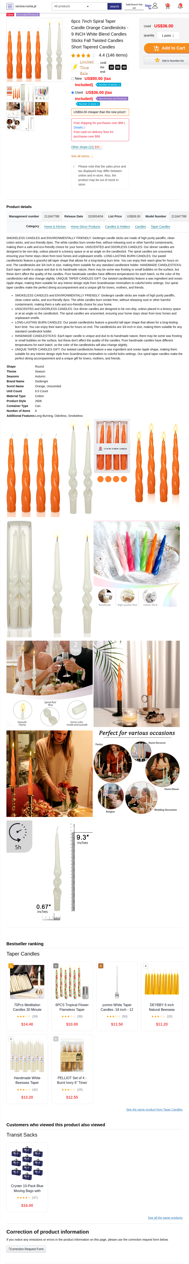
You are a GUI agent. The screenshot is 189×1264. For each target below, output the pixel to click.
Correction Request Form (26, 1248)
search (114, 6)
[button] (180, 6)
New (98, 81)
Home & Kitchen (55, 226)
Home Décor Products (85, 226)
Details (78, 127)
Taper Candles (160, 226)
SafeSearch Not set (134, 6)
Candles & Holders (117, 226)
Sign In (148, 7)
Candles (140, 226)
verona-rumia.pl (25, 6)
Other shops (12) (86, 147)
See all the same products (165, 1217)
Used (101, 97)
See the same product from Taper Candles (154, 1109)
